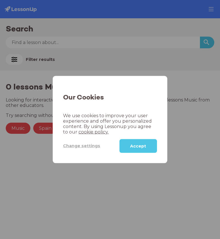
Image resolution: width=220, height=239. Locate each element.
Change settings (81, 145)
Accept (138, 145)
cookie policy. (93, 131)
